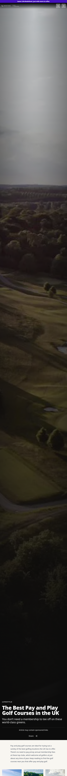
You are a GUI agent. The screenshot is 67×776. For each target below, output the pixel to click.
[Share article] (36, 736)
